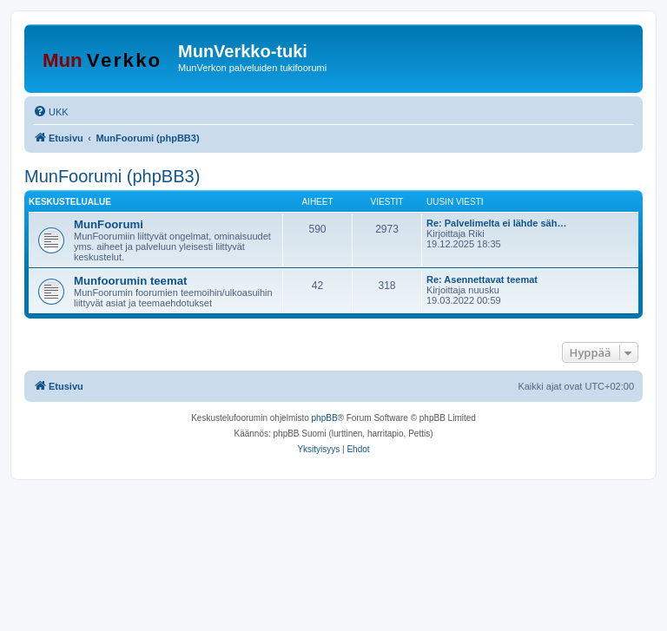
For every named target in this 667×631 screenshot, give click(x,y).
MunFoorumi (108, 224)
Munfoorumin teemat (130, 280)
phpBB (325, 418)
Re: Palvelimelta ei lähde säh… (496, 223)
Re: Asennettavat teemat (482, 279)
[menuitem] (51, 112)
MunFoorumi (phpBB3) (112, 176)
